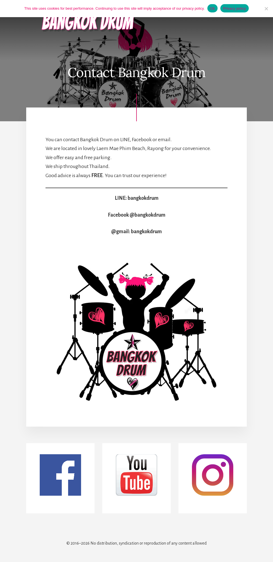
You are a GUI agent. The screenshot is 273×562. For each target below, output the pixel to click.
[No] (266, 8)
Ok (212, 8)
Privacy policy (234, 8)
